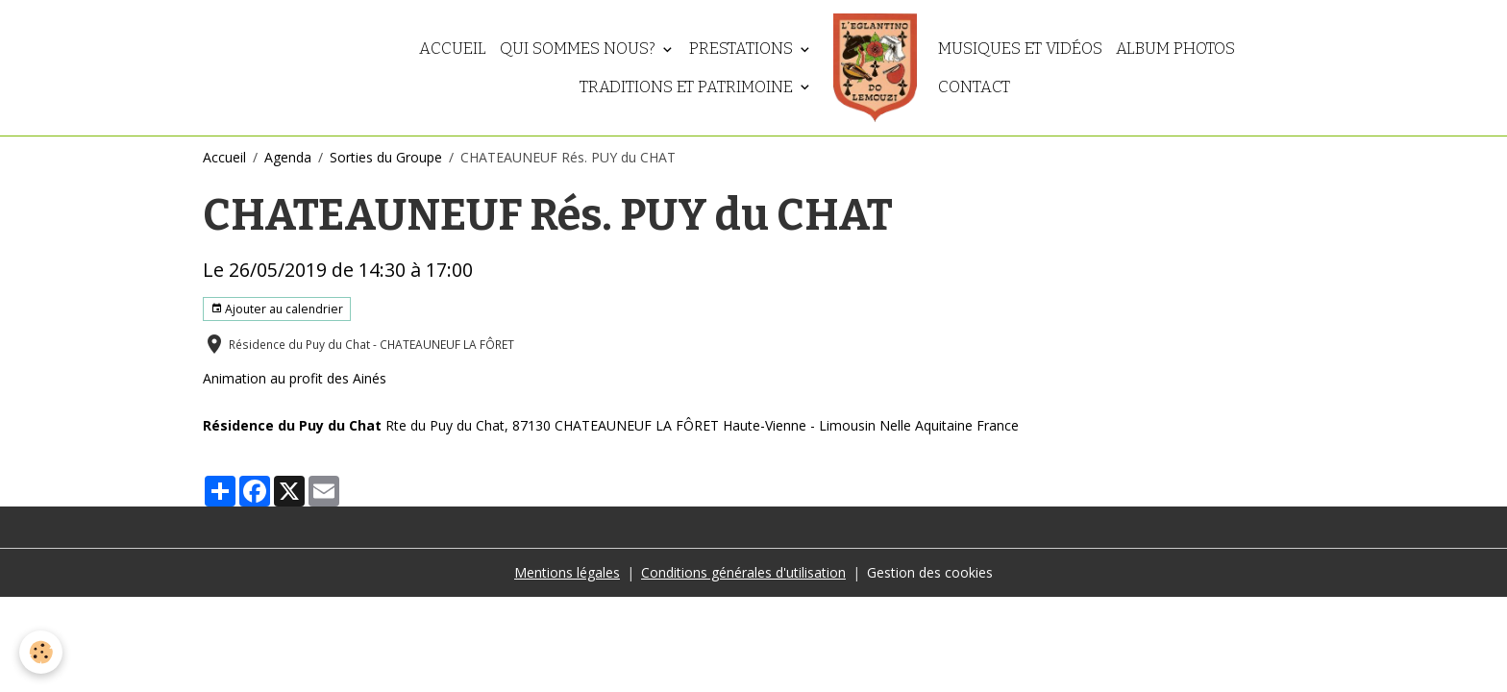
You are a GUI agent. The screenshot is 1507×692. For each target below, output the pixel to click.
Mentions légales (567, 572)
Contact (974, 86)
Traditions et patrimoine (688, 86)
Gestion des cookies (930, 572)
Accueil (452, 48)
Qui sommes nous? (579, 48)
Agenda (287, 157)
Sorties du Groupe (386, 157)
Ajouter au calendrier (276, 309)
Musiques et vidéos (1020, 48)
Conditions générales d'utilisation (743, 572)
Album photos (1175, 48)
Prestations (743, 48)
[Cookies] (40, 652)
